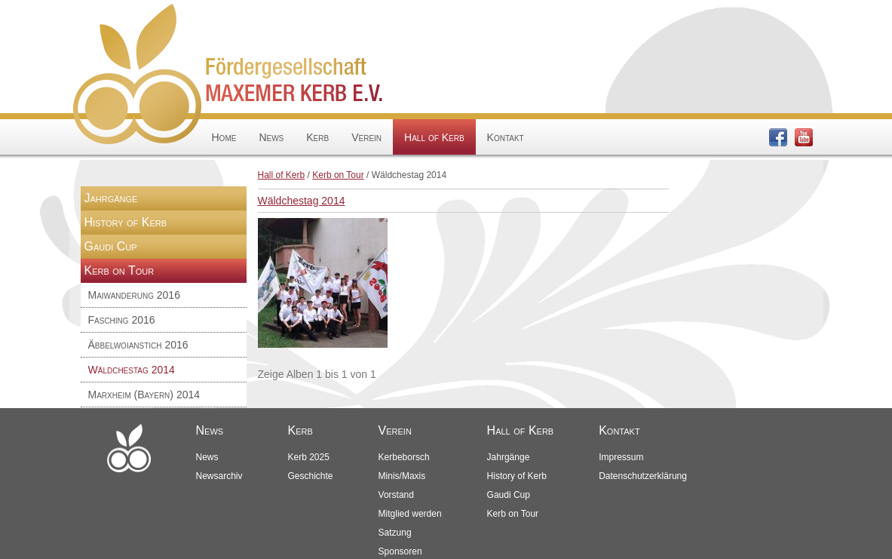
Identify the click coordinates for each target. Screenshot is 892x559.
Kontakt (505, 137)
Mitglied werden (410, 513)
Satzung (395, 532)
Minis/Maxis (402, 476)
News (271, 137)
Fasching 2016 (121, 320)
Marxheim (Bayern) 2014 (144, 395)
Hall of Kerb (434, 137)
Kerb (317, 137)
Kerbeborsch (404, 457)
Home (224, 137)
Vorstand (396, 495)
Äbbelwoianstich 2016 (138, 345)
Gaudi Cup (110, 246)
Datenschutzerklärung (643, 476)
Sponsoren (400, 551)
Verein (366, 137)
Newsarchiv (219, 476)
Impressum (621, 457)
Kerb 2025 (309, 457)
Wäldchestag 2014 (131, 370)
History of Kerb (125, 222)
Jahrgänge (111, 198)
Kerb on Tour (338, 175)
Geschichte (310, 476)
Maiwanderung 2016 (134, 295)
